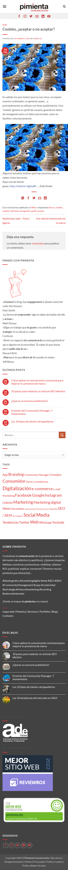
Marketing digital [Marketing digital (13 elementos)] (47, 502)
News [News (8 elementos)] (6, 508)
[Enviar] (62, 435)
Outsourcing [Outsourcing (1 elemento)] (30, 509)
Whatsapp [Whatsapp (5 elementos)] (45, 522)
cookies (6, 211)
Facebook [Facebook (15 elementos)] (23, 495)
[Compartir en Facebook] (28, 198)
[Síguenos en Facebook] (19, 16)
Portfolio (45, 611)
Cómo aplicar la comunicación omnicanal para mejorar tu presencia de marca (37, 382)
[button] (4, 6)
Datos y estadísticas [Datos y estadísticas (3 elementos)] (37, 481)
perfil (33, 211)
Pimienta (20, 611)
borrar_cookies (56, 207)
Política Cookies (54, 861)
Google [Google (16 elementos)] (38, 495)
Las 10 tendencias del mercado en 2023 (34, 697)
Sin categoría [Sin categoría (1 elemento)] (17, 516)
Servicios (33, 611)
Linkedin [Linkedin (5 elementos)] (7, 502)
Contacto (7, 615)
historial (14, 211)
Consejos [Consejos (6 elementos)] (55, 474)
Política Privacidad (34, 861)
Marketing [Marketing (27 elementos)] (23, 502)
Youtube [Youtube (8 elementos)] (58, 522)
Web (4, 25)
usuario (40, 211)
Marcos (38, 38)
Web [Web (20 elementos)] (34, 522)
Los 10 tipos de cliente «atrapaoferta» (32, 421)
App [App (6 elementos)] (5, 474)
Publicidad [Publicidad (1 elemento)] (53, 509)
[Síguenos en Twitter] (31, 16)
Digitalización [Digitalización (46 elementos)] (16, 488)
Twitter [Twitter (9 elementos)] (24, 522)
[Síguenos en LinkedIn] (43, 16)
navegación (24, 211)
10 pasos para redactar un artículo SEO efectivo (38, 391)
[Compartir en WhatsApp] (22, 198)
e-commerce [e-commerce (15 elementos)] (42, 488)
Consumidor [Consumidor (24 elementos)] (14, 480)
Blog (54, 611)
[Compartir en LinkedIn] (45, 198)
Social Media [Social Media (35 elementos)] (36, 515)
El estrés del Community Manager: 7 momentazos (31, 412)
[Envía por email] (40, 198)
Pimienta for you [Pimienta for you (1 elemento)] (41, 509)
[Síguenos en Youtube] (49, 16)
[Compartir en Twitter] (34, 198)
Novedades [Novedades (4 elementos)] (17, 508)
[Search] (64, 6)
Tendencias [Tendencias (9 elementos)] (10, 522)
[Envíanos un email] (37, 16)
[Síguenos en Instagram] (25, 16)
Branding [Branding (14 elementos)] (16, 474)
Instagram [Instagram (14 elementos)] (53, 495)
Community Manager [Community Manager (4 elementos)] (36, 474)
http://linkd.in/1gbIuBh (23, 186)
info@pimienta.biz (13, 861)
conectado (38, 243)
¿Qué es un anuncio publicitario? (29, 400)
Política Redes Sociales (34, 865)
